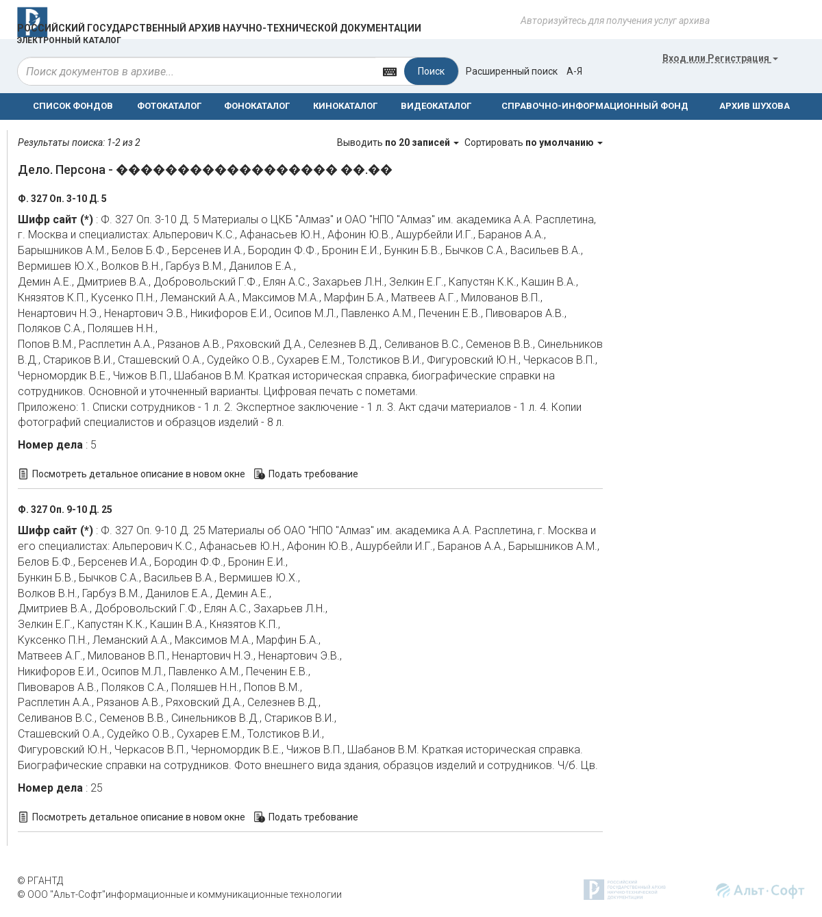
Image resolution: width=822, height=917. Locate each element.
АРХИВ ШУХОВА (754, 106)
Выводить (399, 142)
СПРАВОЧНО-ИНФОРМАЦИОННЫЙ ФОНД (594, 106)
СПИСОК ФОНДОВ (73, 106)
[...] (196, 71)
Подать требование (313, 473)
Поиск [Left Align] (431, 71)
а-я (574, 71)
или (720, 58)
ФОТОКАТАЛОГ (169, 106)
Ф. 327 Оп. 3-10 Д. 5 (62, 198)
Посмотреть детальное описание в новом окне (138, 473)
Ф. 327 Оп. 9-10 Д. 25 (65, 509)
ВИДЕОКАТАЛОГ (436, 106)
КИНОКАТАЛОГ (345, 106)
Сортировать (533, 142)
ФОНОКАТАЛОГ (257, 106)
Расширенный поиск (512, 71)
